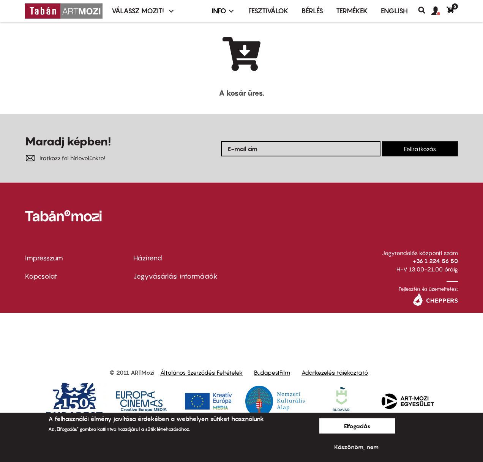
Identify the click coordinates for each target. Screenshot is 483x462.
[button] (439, 11)
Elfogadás (357, 426)
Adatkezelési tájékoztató (334, 372)
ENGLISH (394, 11)
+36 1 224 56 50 (435, 260)
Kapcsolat (41, 276)
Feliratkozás (420, 148)
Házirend (147, 258)
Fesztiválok (268, 11)
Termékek (352, 11)
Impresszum (44, 258)
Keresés (424, 10)
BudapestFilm (272, 372)
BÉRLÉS (312, 11)
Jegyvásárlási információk (175, 276)
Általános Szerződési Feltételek (201, 372)
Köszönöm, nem (356, 446)
